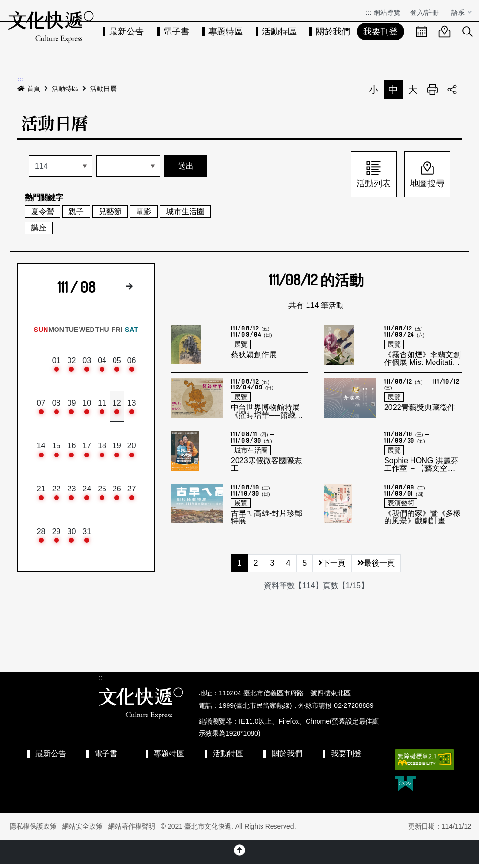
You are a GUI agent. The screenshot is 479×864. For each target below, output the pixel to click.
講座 (38, 228)
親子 (76, 211)
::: (369, 12)
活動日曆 (103, 88)
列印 (432, 89)
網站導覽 (387, 12)
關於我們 (333, 31)
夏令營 (42, 211)
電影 (143, 211)
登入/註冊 (424, 12)
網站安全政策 (82, 826)
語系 (459, 12)
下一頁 (332, 563)
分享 (452, 89)
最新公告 (126, 31)
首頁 (28, 88)
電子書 (176, 31)
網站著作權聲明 (131, 826)
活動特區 (279, 31)
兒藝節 (110, 211)
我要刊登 (380, 31)
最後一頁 (376, 563)
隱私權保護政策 (33, 826)
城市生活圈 (185, 211)
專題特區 (225, 31)
